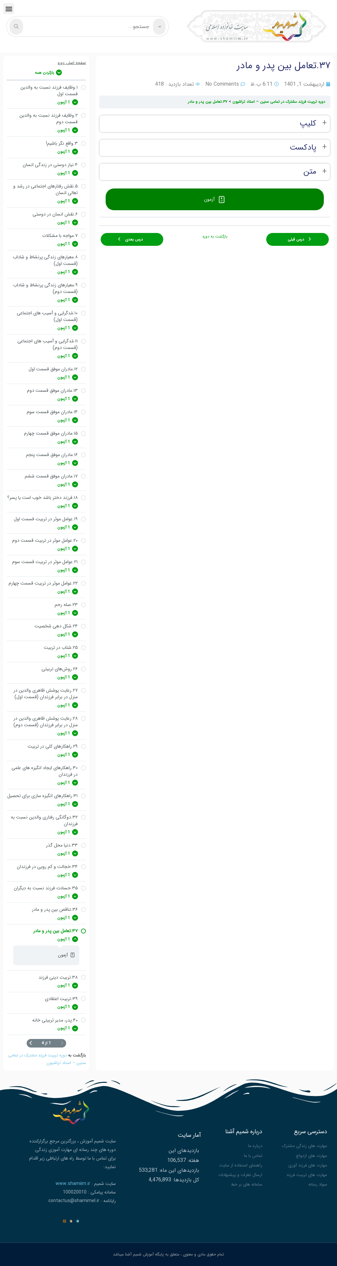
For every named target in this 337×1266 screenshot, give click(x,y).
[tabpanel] (214, 148)
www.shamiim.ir (73, 1183)
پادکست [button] (303, 148)
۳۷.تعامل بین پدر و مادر (207, 102)
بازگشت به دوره (214, 236)
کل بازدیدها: (185, 1180)
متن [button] (309, 172)
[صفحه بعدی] (31, 1043)
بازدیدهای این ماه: (178, 1170)
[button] (8, 8)
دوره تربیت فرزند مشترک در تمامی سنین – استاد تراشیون (278, 102)
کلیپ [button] (307, 124)
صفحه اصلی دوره (72, 63)
